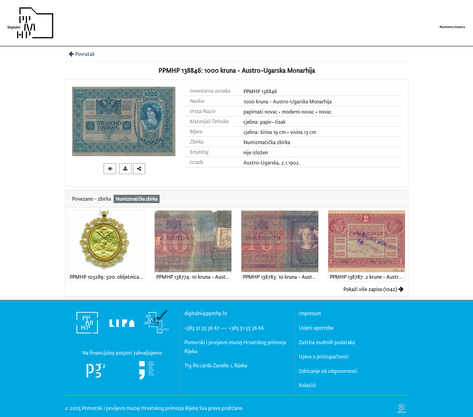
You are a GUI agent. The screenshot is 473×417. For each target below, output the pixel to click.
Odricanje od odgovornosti (328, 370)
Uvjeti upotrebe (316, 327)
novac (325, 111)
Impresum (310, 313)
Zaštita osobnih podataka (327, 342)
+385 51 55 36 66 (246, 327)
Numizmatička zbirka (266, 142)
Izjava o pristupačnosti (324, 356)
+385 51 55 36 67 (201, 327)
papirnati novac (260, 111)
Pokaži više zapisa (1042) (373, 289)
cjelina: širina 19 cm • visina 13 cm (279, 132)
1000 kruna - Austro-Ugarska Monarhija (287, 101)
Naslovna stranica (452, 27)
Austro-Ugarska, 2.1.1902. (271, 162)
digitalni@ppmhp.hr (205, 313)
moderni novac (298, 111)
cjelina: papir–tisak (264, 121)
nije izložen (255, 152)
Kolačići (307, 385)
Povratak (81, 53)
